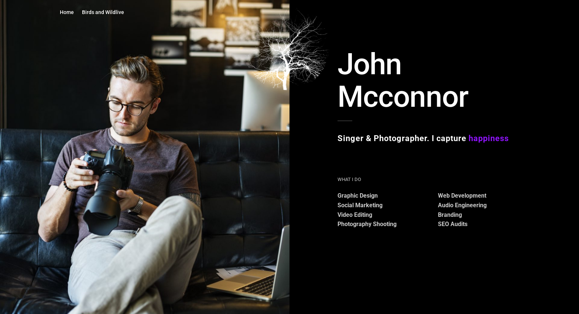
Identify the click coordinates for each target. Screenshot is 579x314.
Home (67, 12)
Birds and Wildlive (103, 12)
